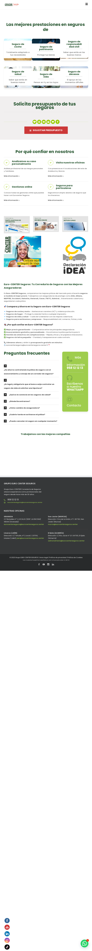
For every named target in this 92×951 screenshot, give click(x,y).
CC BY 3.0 (66, 560)
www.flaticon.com (45, 560)
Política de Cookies (75, 557)
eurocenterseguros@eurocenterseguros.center (24, 502)
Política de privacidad (57, 557)
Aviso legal (44, 557)
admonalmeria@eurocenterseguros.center (66, 541)
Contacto (74, 405)
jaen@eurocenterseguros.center (30, 538)
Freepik (34, 560)
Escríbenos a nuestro (75, 387)
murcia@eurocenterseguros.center (63, 524)
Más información (11, 176)
